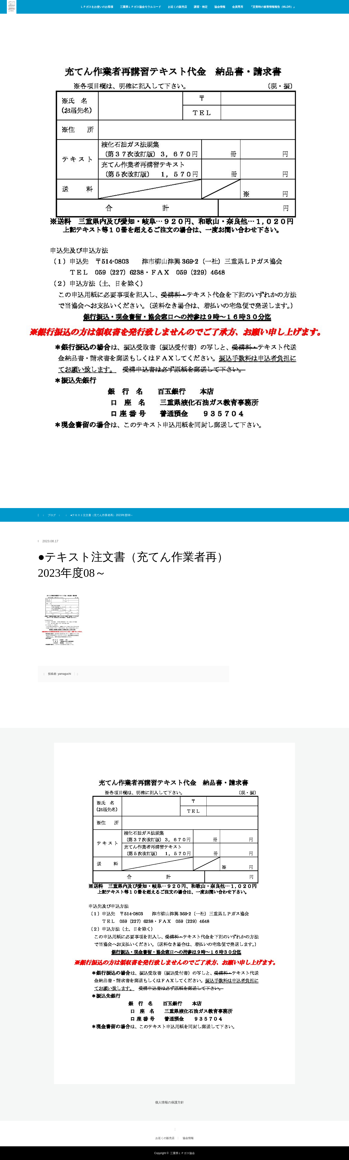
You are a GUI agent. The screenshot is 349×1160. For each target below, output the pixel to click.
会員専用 (237, 6)
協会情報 (219, 6)
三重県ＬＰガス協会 (182, 1153)
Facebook (174, 1128)
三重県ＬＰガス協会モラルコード (140, 6)
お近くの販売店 (177, 6)
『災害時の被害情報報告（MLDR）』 (273, 6)
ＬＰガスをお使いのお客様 (96, 6)
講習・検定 (201, 6)
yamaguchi (64, 673)
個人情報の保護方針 (169, 1102)
